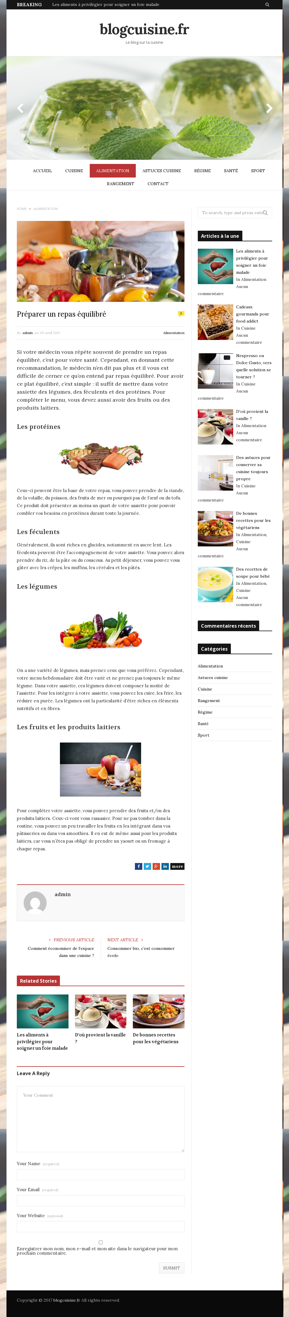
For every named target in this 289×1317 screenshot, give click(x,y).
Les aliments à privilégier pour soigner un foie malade (105, 4)
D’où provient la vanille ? (100, 1038)
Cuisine (74, 170)
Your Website (40, 1215)
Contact (158, 183)
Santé (231, 170)
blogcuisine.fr (66, 1300)
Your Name (38, 1163)
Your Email (37, 1189)
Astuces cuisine (162, 170)
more (177, 866)
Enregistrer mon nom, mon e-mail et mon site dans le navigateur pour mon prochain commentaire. (97, 1250)
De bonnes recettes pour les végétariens (156, 1038)
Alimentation (112, 170)
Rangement (120, 183)
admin (27, 333)
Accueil (42, 170)
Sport (258, 170)
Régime (202, 170)
